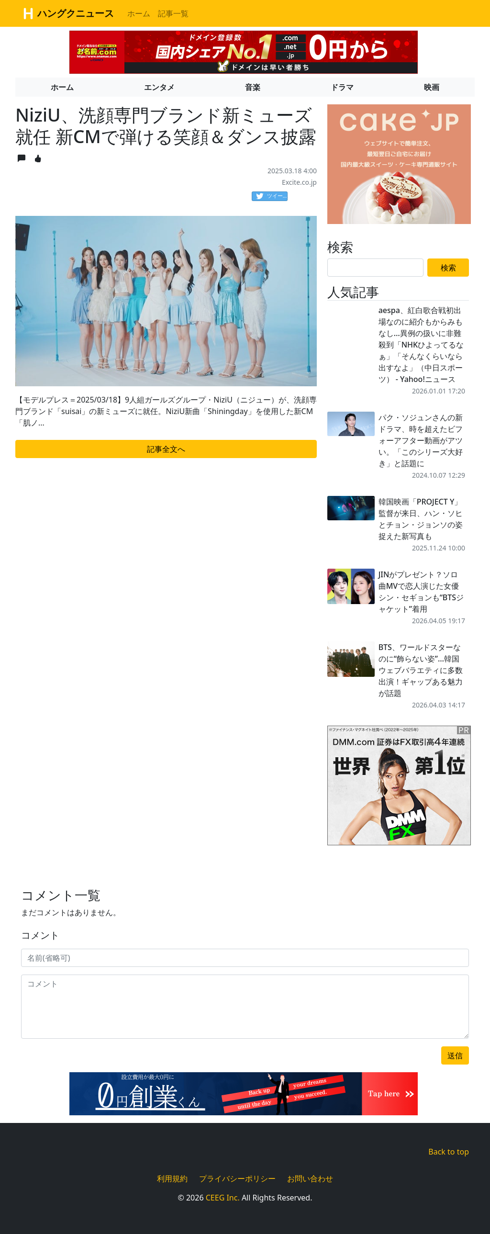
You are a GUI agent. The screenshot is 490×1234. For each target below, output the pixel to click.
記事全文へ (166, 449)
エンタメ (159, 87)
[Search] (375, 267)
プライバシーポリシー (237, 1178)
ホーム (138, 13)
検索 (448, 267)
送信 (455, 1055)
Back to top (448, 1151)
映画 (431, 87)
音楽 (252, 87)
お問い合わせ (310, 1178)
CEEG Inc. (223, 1197)
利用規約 (172, 1178)
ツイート (272, 196)
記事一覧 (173, 13)
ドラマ (342, 87)
